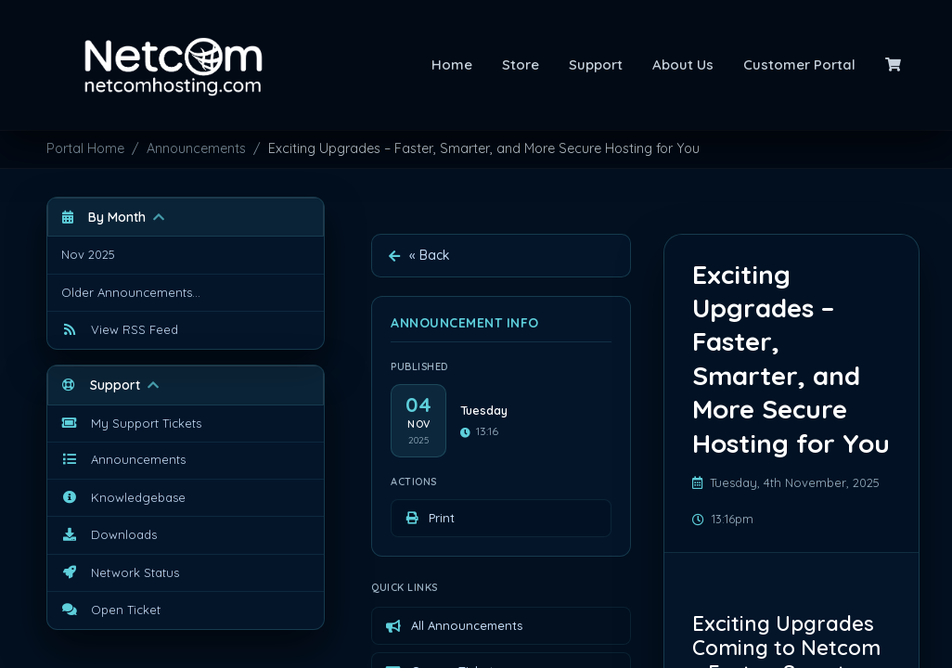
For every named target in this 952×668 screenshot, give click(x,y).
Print (430, 517)
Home (451, 64)
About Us (683, 64)
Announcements (196, 148)
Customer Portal (799, 64)
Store (520, 64)
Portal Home (85, 148)
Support (596, 64)
